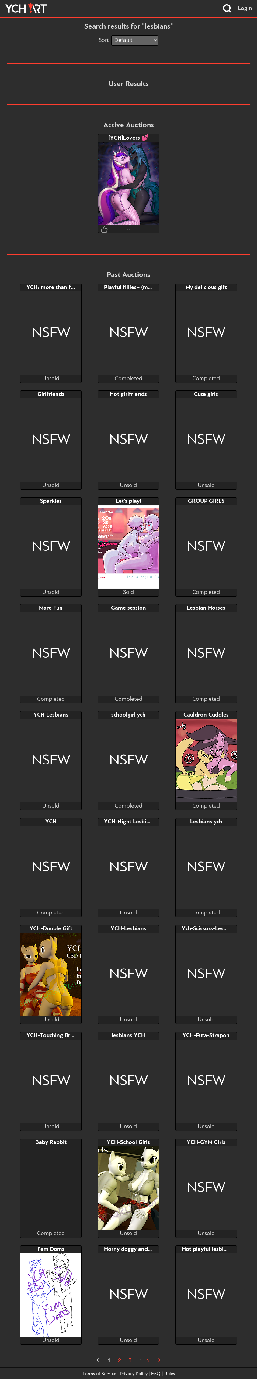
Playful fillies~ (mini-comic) (138, 287)
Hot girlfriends (128, 394)
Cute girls (206, 394)
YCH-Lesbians (128, 929)
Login (245, 8)
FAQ (156, 1373)
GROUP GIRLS (206, 501)
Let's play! (128, 501)
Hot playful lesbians (207, 1249)
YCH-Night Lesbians (129, 822)
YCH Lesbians (50, 715)
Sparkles (51, 501)
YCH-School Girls (128, 1142)
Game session (128, 608)
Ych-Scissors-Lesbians (209, 929)
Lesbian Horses (206, 608)
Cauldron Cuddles (206, 715)
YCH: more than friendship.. (62, 287)
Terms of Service (99, 1373)
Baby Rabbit (51, 1142)
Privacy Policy (134, 1373)
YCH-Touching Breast (53, 1036)
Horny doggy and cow (131, 1249)
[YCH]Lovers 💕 (129, 138)
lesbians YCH (128, 1036)
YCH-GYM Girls (206, 1142)
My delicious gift (206, 287)
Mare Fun (51, 608)
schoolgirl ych (128, 715)
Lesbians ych (206, 822)
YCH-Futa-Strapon (206, 1036)
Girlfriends (50, 394)
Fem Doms (50, 1249)
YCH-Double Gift (51, 929)
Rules (169, 1373)
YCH (51, 822)
